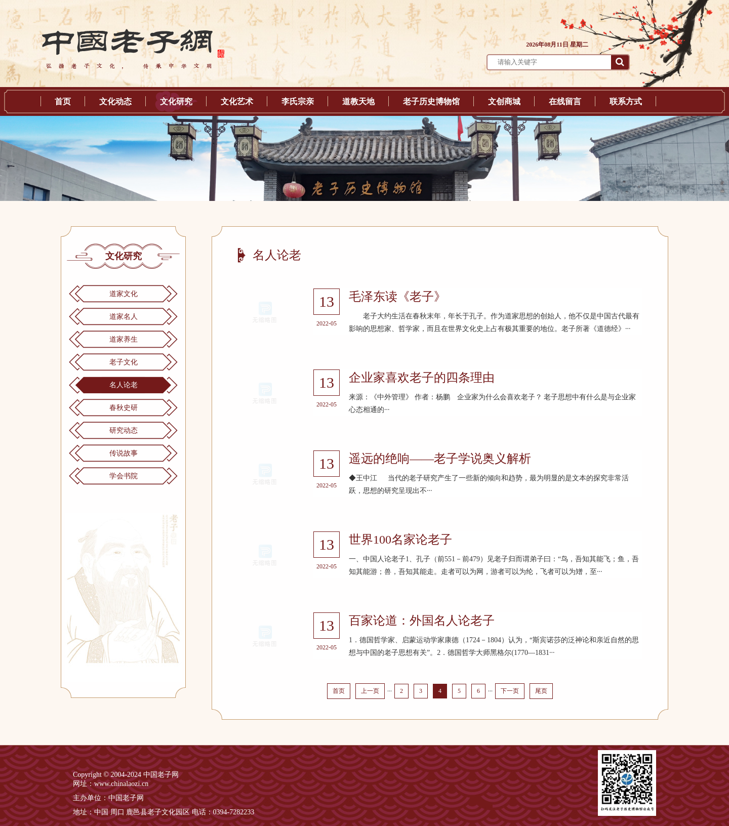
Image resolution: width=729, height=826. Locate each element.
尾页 (541, 690)
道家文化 (123, 294)
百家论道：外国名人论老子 (422, 620)
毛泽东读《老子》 (397, 296)
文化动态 (115, 101)
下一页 (510, 690)
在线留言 (565, 101)
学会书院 (123, 476)
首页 (63, 101)
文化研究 (176, 101)
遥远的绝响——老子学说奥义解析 (440, 458)
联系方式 (626, 101)
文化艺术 (237, 101)
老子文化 (123, 362)
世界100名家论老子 (400, 539)
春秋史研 (123, 407)
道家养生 (123, 339)
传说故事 (123, 453)
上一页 (370, 690)
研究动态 (123, 430)
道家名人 (123, 316)
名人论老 (123, 385)
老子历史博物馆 (431, 101)
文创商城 (504, 101)
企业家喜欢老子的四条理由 (422, 377)
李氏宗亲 (297, 101)
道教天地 (358, 101)
